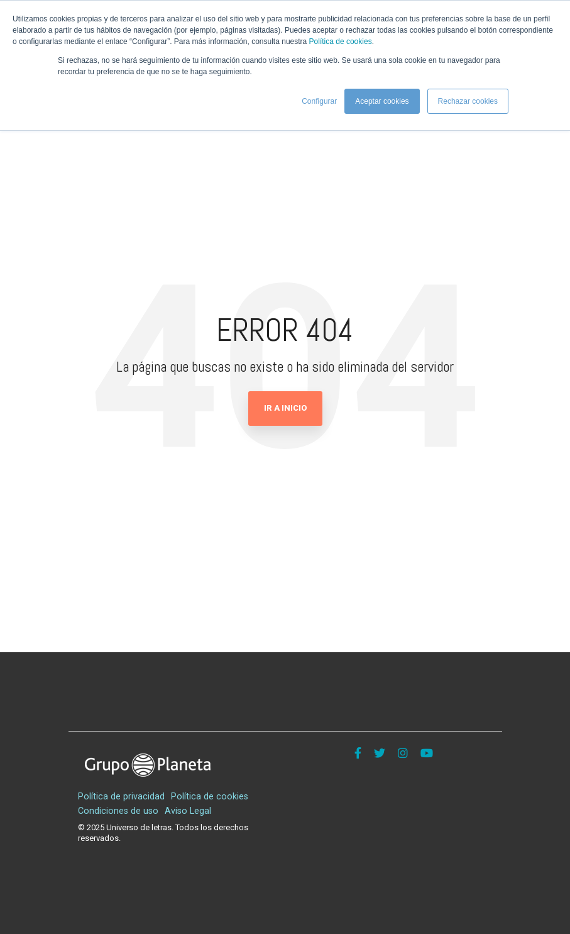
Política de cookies (340, 41)
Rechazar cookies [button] (468, 101)
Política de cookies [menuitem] (209, 796)
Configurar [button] (319, 101)
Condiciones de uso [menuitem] (118, 811)
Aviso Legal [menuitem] (188, 811)
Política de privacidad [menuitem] (121, 796)
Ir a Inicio (285, 408)
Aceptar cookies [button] (381, 101)
